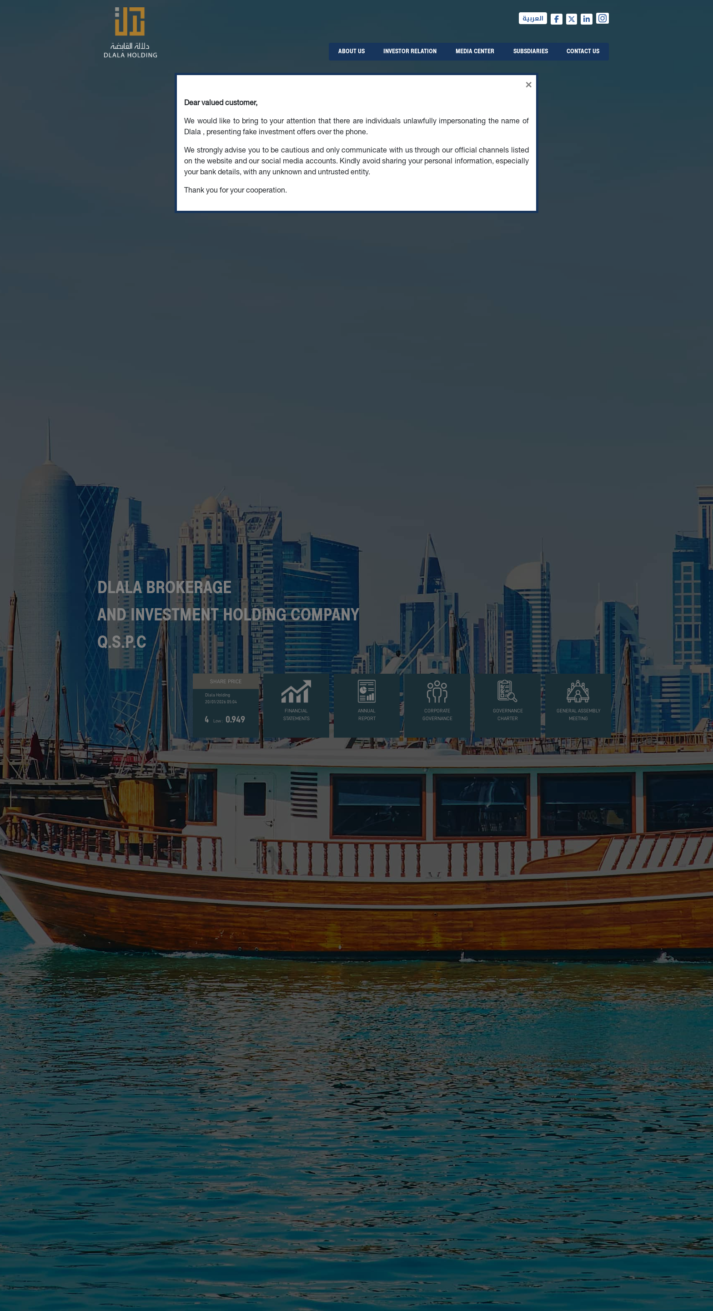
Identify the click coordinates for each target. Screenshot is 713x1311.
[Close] (356, 83)
